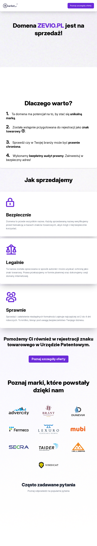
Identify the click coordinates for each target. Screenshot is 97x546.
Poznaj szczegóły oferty (80, 6)
